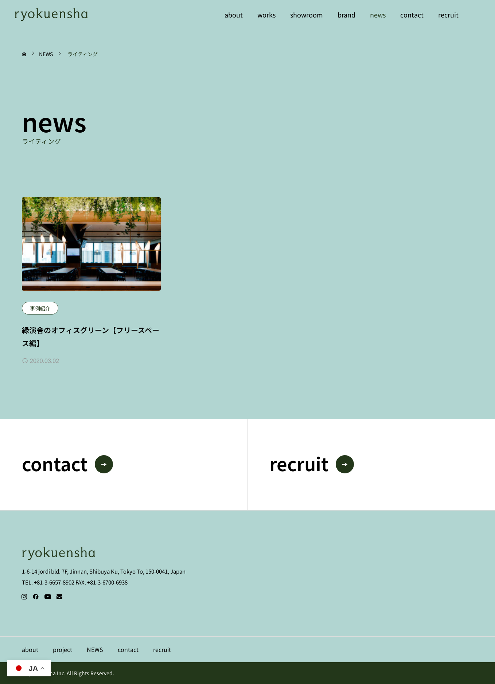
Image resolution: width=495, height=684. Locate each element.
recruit (448, 14)
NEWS (95, 649)
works (266, 14)
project (62, 649)
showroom (306, 14)
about (234, 14)
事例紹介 (40, 308)
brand (346, 14)
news (378, 14)
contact (412, 14)
